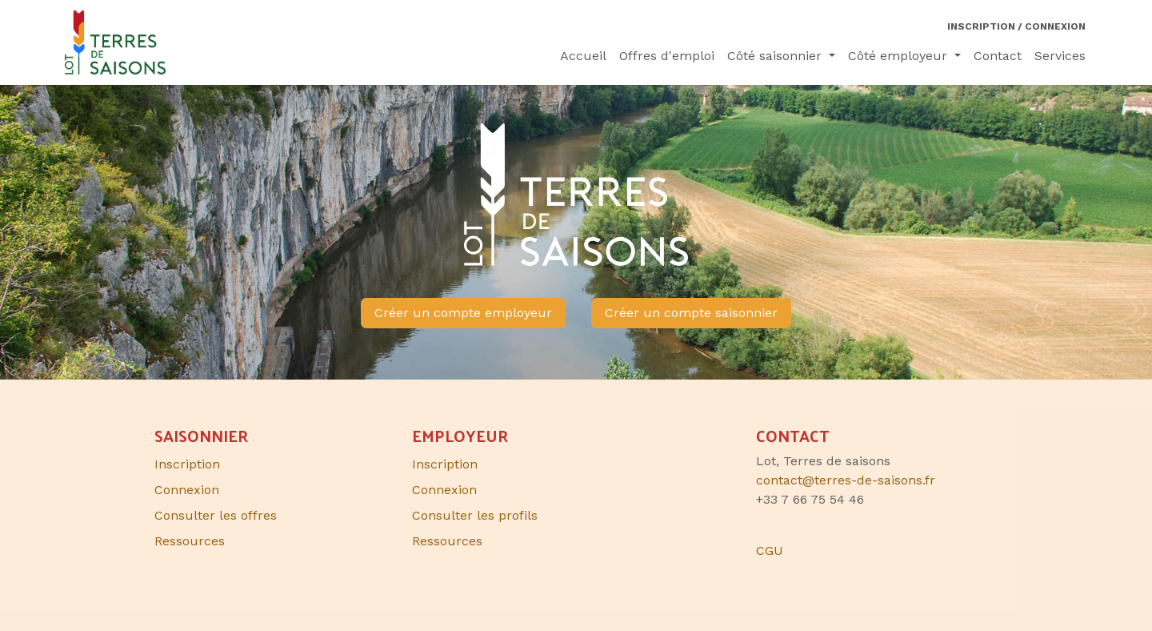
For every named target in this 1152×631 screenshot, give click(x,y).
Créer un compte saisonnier (691, 312)
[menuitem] (583, 56)
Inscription (445, 464)
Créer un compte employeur (463, 312)
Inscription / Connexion (1016, 26)
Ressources (447, 541)
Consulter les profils (475, 515)
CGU (769, 550)
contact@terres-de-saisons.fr (845, 480)
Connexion (444, 489)
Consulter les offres (215, 515)
